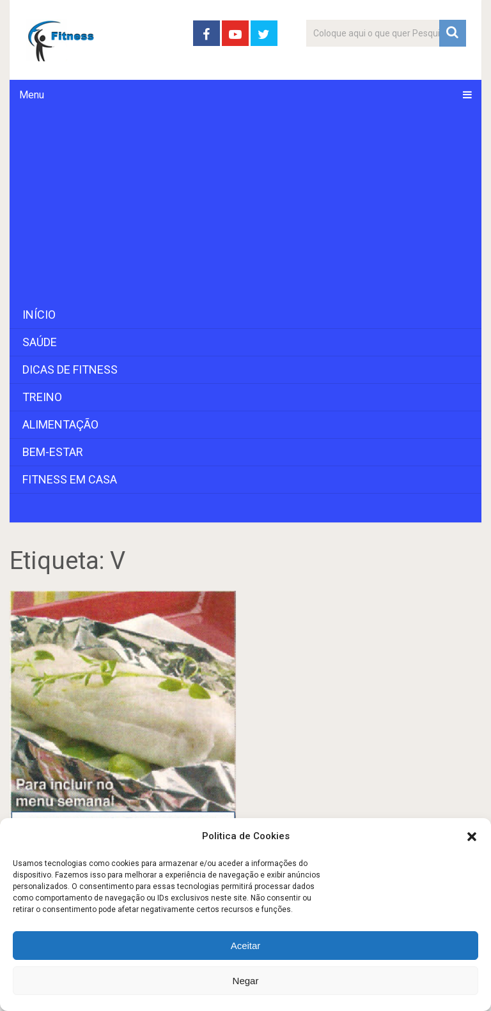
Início (39, 314)
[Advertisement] (245, 205)
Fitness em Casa (69, 479)
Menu (31, 95)
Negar (246, 980)
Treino (42, 397)
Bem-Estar (52, 452)
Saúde (39, 342)
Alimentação (60, 424)
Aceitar (246, 945)
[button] (471, 836)
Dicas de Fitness (70, 369)
